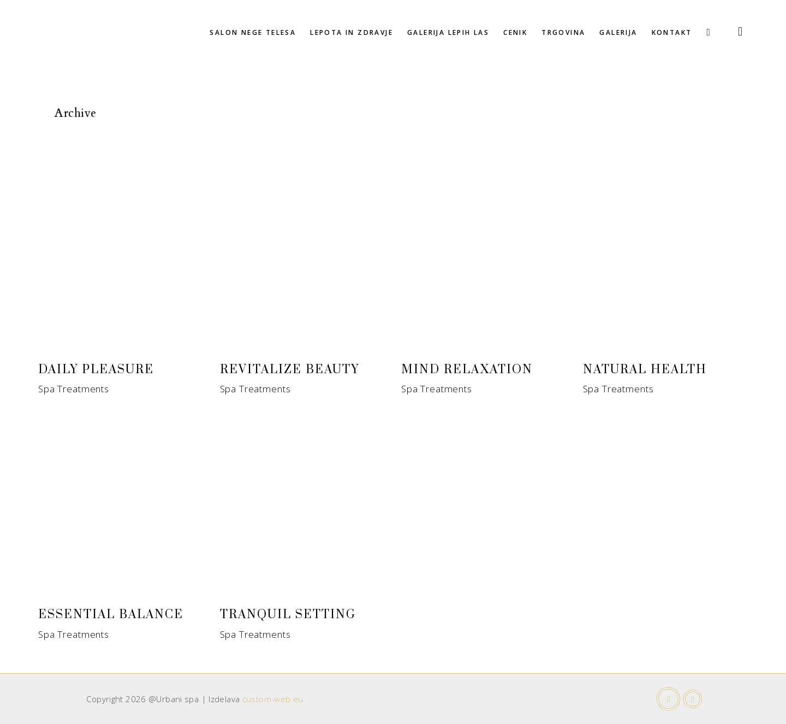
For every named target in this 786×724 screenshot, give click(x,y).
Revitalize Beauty (289, 369)
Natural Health (645, 369)
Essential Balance (110, 614)
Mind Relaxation (467, 369)
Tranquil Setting (288, 614)
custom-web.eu (272, 698)
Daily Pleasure (96, 369)
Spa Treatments (73, 388)
